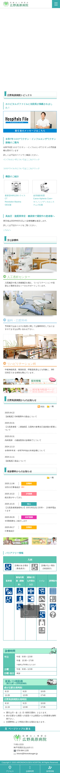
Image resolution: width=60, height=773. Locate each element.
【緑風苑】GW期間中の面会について (21, 416)
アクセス (10, 771)
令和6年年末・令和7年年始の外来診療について (25, 450)
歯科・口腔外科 (17, 320)
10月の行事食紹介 (15, 487)
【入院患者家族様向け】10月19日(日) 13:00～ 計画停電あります (30, 509)
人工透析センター (18, 277)
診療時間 (30, 771)
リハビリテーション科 (21, 363)
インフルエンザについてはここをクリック (21, 159)
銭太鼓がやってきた (13, 497)
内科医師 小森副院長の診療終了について (23, 440)
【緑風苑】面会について (15, 461)
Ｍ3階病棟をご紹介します (16, 521)
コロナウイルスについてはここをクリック (21, 168)
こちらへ (7, 230)
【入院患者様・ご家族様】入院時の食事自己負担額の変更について (31, 428)
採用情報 (50, 771)
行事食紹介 (9, 531)
